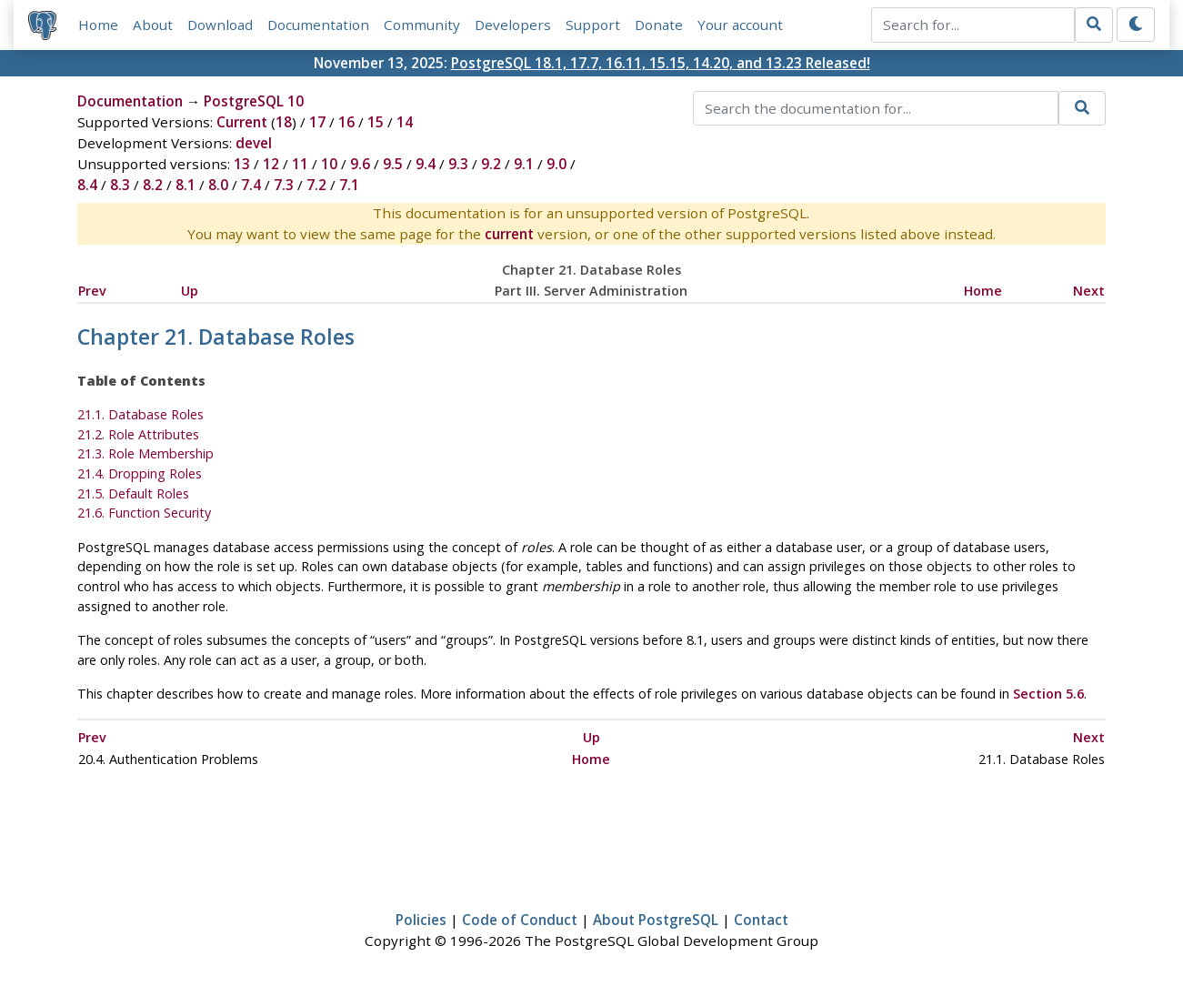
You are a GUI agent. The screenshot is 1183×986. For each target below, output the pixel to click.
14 (404, 122)
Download (220, 24)
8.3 (120, 185)
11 (300, 164)
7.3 (284, 185)
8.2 (153, 185)
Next (1089, 290)
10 (329, 164)
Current (241, 122)
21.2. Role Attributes (138, 434)
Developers (513, 24)
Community (422, 24)
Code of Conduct (519, 920)
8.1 (185, 185)
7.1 (349, 185)
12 (271, 164)
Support (593, 24)
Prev (92, 290)
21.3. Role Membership (145, 453)
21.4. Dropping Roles (139, 473)
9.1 (524, 164)
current (509, 234)
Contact (761, 920)
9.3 (458, 164)
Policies (421, 920)
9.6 (360, 164)
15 (375, 122)
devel (254, 143)
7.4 (251, 185)
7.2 (316, 185)
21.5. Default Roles (133, 493)
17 (317, 122)
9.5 (393, 164)
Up (189, 290)
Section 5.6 (1048, 693)
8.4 (87, 185)
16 (346, 122)
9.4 (426, 164)
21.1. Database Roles (140, 414)
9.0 (556, 164)
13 (242, 164)
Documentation (318, 24)
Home (98, 24)
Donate (659, 24)
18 (284, 122)
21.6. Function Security (144, 512)
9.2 (491, 164)
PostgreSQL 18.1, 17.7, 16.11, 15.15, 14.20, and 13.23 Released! (660, 63)
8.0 (218, 185)
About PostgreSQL (655, 920)
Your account (740, 24)
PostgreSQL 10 (254, 101)
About (153, 24)
